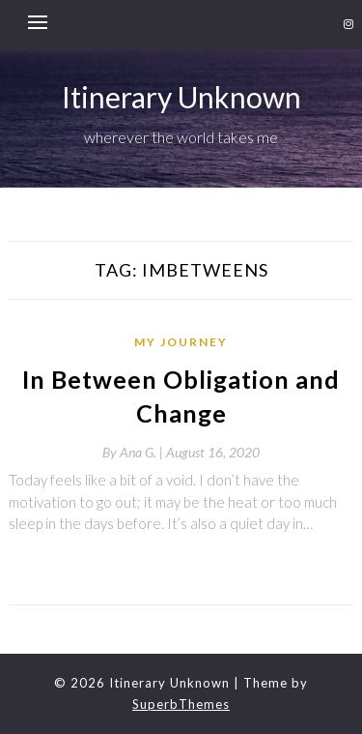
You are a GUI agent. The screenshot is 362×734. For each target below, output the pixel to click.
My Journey (181, 342)
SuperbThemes (181, 704)
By (134, 452)
